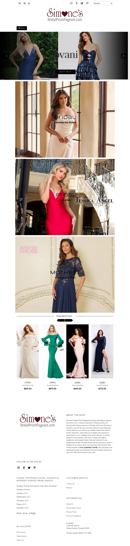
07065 (28, 382)
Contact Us (70, 484)
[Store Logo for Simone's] (65, 15)
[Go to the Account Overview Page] (29, 3)
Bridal (65, 117)
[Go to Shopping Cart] (19, 3)
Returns (69, 488)
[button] (6, 56)
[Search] (103, 3)
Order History (22, 536)
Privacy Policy (71, 512)
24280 (77, 382)
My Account (21, 532)
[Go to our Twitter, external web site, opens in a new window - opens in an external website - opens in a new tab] (82, 3)
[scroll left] (61, 320)
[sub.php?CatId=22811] (65, 56)
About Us (69, 504)
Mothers (65, 272)
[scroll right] (69, 320)
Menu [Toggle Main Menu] (22, 28)
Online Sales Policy (73, 508)
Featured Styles (64, 316)
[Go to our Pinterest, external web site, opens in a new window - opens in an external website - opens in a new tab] (87, 3)
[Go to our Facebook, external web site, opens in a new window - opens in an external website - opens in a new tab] (77, 3)
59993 (53, 382)
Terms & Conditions (73, 516)
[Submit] (111, 3)
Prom (65, 195)
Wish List (20, 540)
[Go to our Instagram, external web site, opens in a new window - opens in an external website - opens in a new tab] (71, 3)
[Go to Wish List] (24, 3)
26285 (102, 382)
